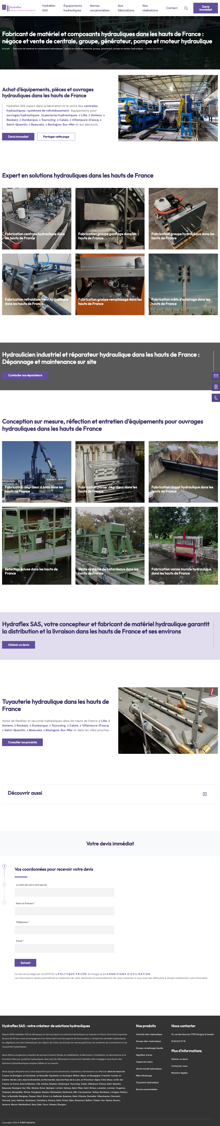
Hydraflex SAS (48, 8)
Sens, (34, 1104)
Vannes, (68, 1088)
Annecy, (52, 1100)
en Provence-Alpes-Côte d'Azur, (97, 1079)
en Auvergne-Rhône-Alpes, (73, 1075)
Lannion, (111, 1088)
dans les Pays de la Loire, (68, 1079)
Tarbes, (96, 1092)
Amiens (96, 115)
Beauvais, (7, 1088)
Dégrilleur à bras (144, 1055)
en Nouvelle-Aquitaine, (48, 1075)
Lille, (38, 1084)
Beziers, (46, 1092)
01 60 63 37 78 (178, 1041)
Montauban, (56, 1092)
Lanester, (102, 1088)
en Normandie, (48, 1079)
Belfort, (89, 1100)
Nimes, (27, 1092)
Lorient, (60, 1088)
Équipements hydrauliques (73, 8)
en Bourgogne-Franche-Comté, (103, 1075)
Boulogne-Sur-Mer (61, 124)
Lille (84, 115)
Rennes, (36, 1088)
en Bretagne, (16, 1075)
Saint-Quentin (17, 124)
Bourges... (63, 1104)
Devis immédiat (205, 8)
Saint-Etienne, (79, 1096)
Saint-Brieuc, (90, 1088)
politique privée (72, 974)
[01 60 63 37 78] (216, 398)
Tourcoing (48, 120)
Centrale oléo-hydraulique (149, 1034)
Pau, (4, 1096)
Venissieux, (31, 1100)
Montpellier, (18, 1092)
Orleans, (53, 1104)
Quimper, (51, 1088)
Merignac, (24, 1096)
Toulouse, (7, 1092)
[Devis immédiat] (216, 387)
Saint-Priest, (62, 1100)
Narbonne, (68, 1092)
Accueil (5, 48)
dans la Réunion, (28, 1084)
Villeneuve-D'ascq (85, 120)
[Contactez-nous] (216, 376)
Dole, (40, 1104)
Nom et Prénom (25, 903)
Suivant (25, 963)
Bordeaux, (105, 1092)
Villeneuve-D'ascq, (97, 1084)
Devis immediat (18, 136)
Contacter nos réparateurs (25, 375)
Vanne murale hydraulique (149, 1068)
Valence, (20, 1100)
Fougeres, (120, 1088)
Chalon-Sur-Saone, (103, 1100)
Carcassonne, (85, 1092)
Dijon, (72, 1100)
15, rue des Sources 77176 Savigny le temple (192, 1034)
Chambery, (42, 1100)
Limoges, (115, 1092)
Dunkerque (30, 120)
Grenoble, (92, 1096)
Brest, (43, 1088)
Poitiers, (124, 1092)
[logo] (18, 8)
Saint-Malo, (78, 1088)
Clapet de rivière (144, 1062)
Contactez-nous (179, 1066)
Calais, (84, 1084)
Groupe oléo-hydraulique (148, 1041)
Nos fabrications (126, 8)
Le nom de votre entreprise (31, 884)
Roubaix (12, 120)
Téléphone (22, 922)
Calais (63, 120)
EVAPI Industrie (27, 1122)
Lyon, (13, 1100)
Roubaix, (53, 1084)
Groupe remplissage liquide (149, 1048)
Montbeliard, (25, 1104)
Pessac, (33, 1096)
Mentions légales (179, 1073)
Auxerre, (6, 1104)
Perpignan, (36, 1092)
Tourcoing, (75, 1084)
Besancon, (80, 1100)
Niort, (40, 1096)
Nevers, (116, 1100)
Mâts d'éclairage (144, 1075)
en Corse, (15, 1084)
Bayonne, (67, 1096)
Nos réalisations (150, 8)
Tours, (46, 1104)
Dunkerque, (64, 1084)
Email (20, 940)
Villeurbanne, (104, 1096)
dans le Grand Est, (32, 1079)
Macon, (15, 1104)
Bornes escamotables (100, 8)
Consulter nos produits (22, 742)
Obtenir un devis (18, 645)
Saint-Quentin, (114, 1084)
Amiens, (45, 1084)
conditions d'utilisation (128, 974)
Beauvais (37, 124)
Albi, (75, 1092)
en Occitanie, (29, 1075)
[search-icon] (186, 8)
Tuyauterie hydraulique (147, 1082)
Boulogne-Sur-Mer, (22, 1088)
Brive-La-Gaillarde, (53, 1096)
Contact (172, 8)
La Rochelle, (13, 1096)
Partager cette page (56, 136)
